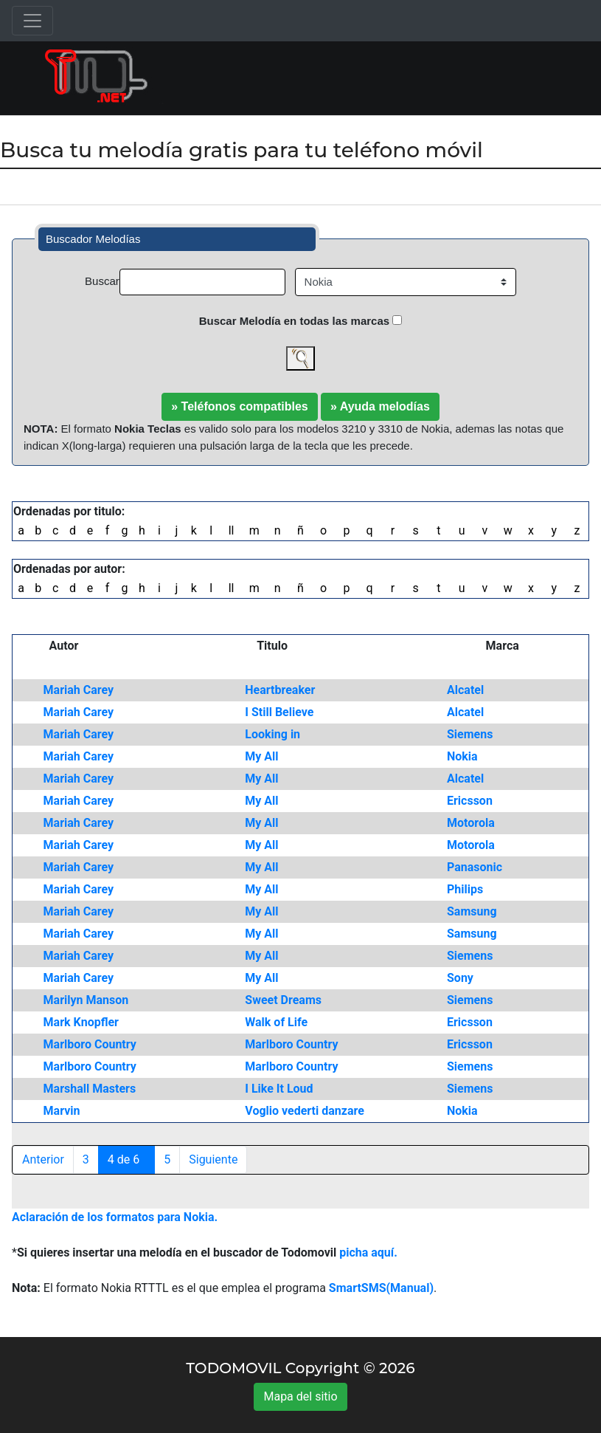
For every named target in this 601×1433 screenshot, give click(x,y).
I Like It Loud (279, 1089)
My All (261, 756)
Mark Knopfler (81, 1022)
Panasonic (474, 867)
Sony (460, 978)
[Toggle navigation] (32, 20)
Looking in (272, 734)
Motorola (471, 823)
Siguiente (213, 1159)
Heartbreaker (280, 690)
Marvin (62, 1111)
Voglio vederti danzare (304, 1111)
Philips (465, 889)
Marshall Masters (90, 1089)
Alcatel (465, 690)
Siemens (470, 734)
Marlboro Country (90, 1044)
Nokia (462, 756)
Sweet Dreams (283, 1000)
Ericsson (470, 801)
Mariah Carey (79, 690)
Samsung (472, 911)
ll (232, 530)
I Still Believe (279, 712)
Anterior (43, 1159)
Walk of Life (276, 1022)
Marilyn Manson (86, 1000)
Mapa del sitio (300, 1396)
